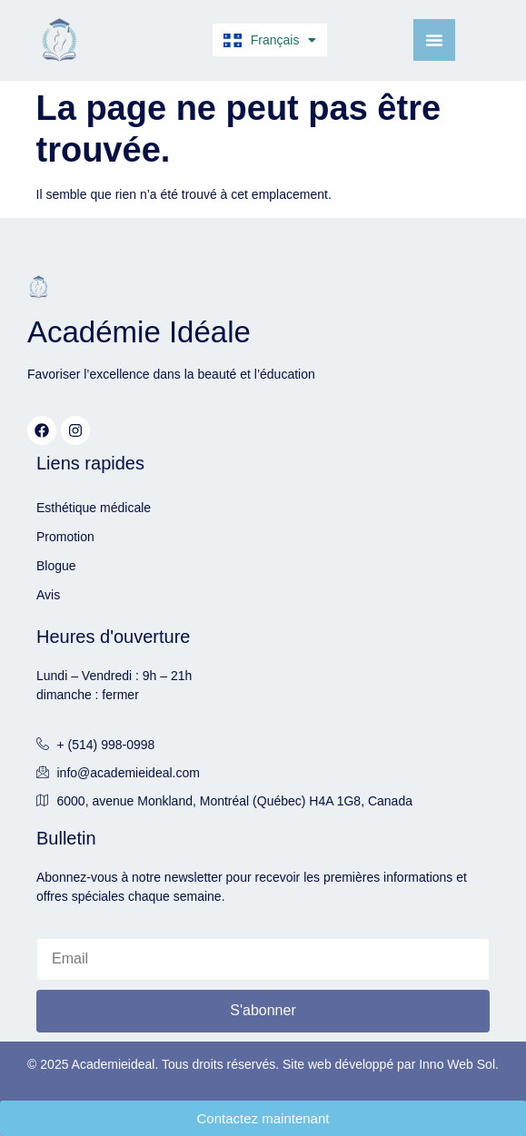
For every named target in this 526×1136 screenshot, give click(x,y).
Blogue (56, 565)
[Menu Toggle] (434, 40)
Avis (48, 595)
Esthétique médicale (93, 507)
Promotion (65, 536)
